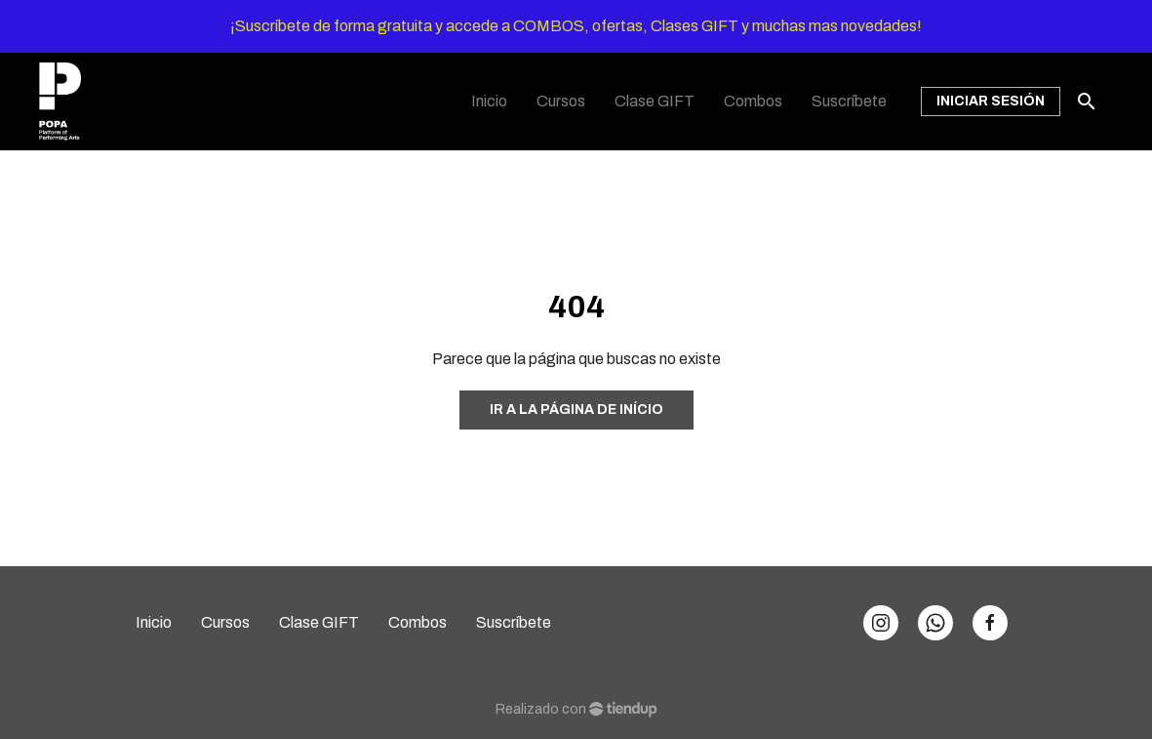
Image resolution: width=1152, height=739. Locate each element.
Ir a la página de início (576, 409)
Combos (417, 622)
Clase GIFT (319, 622)
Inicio (154, 622)
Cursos (225, 622)
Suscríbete (513, 622)
